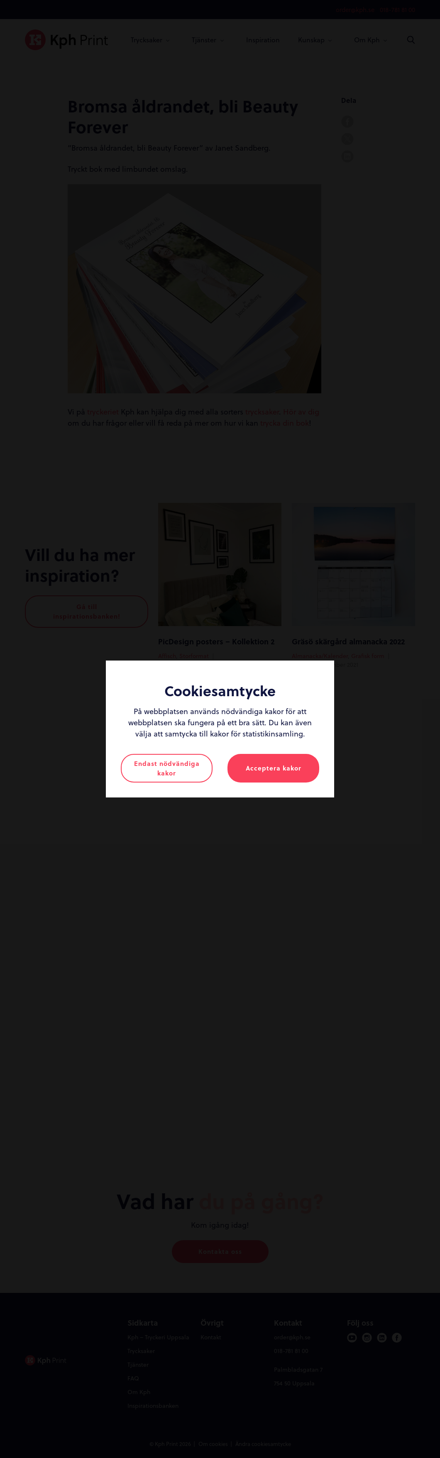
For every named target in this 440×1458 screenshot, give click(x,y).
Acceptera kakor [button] (273, 768)
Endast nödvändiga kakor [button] (167, 768)
